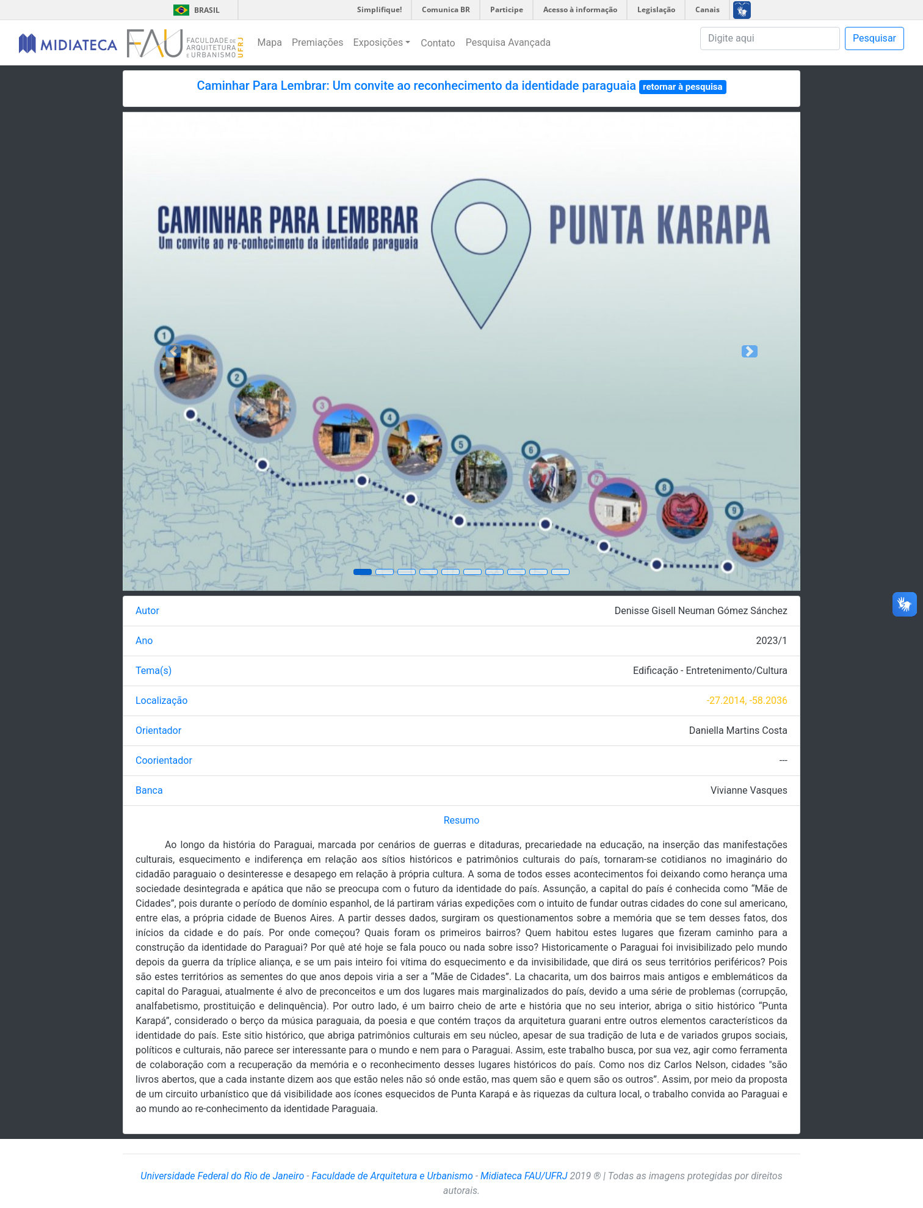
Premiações (318, 42)
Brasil (194, 10)
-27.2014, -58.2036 (747, 700)
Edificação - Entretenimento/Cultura (710, 670)
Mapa (270, 42)
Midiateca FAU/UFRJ (524, 1176)
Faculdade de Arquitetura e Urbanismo (391, 1176)
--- (783, 760)
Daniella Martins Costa (738, 730)
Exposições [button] (378, 42)
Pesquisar (874, 38)
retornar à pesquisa (683, 86)
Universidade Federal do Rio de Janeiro (222, 1176)
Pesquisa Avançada (508, 42)
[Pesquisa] (770, 38)
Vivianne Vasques (749, 790)
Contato (438, 43)
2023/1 (771, 640)
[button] (174, 351)
